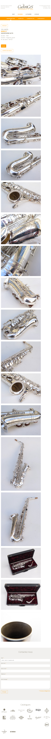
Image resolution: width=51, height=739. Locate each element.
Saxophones (10, 18)
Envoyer (4, 692)
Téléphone (3, 674)
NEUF (13, 14)
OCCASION (20, 14)
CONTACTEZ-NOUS (7, 50)
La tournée (28, 14)
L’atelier (36, 14)
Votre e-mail (4, 668)
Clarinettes (29, 18)
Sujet (2, 657)
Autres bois (40, 18)
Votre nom (3, 663)
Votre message (4, 679)
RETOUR (4, 25)
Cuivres (20, 18)
